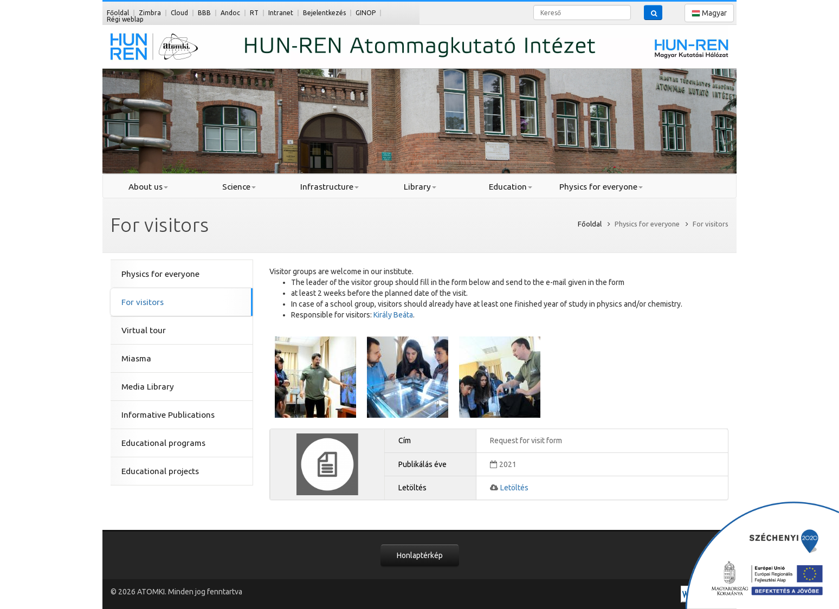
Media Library (147, 386)
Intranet (280, 12)
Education (510, 186)
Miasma (136, 358)
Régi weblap (125, 19)
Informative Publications (168, 414)
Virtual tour (143, 330)
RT (254, 12)
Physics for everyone (601, 186)
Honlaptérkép (420, 555)
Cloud (179, 12)
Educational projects (160, 471)
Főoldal (118, 12)
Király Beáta (393, 314)
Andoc (230, 12)
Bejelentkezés (324, 12)
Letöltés (514, 487)
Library (420, 186)
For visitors (142, 302)
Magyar (709, 13)
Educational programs (163, 443)
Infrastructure (329, 186)
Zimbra (150, 12)
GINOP (366, 12)
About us (148, 186)
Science (239, 186)
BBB (204, 12)
